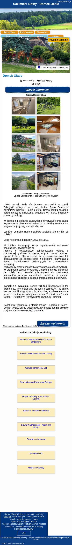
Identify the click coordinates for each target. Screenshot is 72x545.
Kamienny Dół (36, 453)
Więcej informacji (37, 89)
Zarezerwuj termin (52, 323)
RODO (30, 529)
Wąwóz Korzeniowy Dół (36, 368)
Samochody (24, 36)
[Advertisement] (36, 509)
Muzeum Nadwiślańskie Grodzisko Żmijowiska (36, 340)
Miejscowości (42, 32)
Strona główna (9, 32)
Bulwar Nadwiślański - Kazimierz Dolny (36, 426)
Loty (8, 36)
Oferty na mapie (26, 32)
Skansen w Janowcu (36, 439)
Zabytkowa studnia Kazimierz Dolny (36, 354)
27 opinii (46, 196)
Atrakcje (40, 36)
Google (7, 516)
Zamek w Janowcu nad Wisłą (36, 411)
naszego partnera (33, 310)
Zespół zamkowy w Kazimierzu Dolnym (36, 397)
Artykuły (55, 36)
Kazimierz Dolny (58, 39)
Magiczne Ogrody (36, 468)
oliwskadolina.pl (64, 1)
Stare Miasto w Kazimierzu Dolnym (36, 382)
